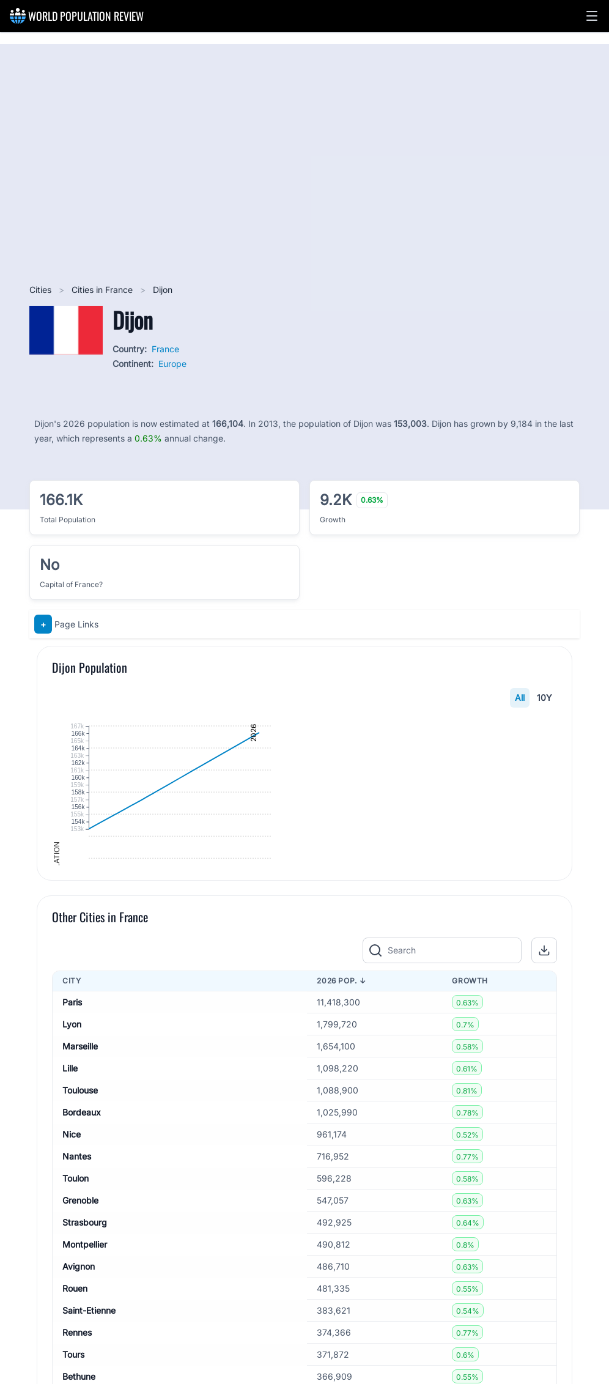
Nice (71, 1339)
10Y (544, 697)
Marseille (80, 1251)
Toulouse (80, 1295)
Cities (41, 289)
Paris (72, 1207)
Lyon (71, 1229)
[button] (592, 16)
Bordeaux (81, 1317)
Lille (70, 1273)
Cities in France (103, 289)
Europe (172, 363)
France (165, 349)
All (520, 697)
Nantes (76, 1361)
